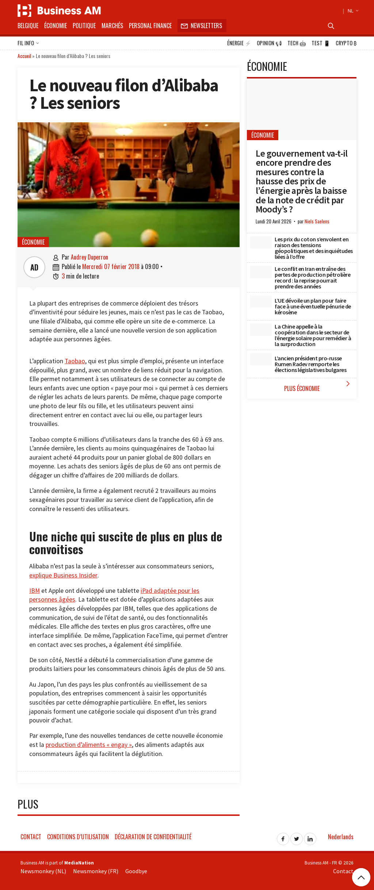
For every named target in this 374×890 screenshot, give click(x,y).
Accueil (24, 56)
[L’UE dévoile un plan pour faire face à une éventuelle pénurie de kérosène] (261, 301)
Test (321, 43)
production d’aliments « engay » (89, 745)
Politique (84, 25)
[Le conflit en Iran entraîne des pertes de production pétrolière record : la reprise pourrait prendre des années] (261, 272)
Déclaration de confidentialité (153, 836)
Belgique (28, 25)
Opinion (269, 43)
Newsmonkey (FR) (95, 871)
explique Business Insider (63, 575)
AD (34, 267)
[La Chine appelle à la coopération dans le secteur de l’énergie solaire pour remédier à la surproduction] (261, 329)
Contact (30, 836)
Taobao (75, 361)
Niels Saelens (317, 221)
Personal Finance (150, 25)
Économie (55, 25)
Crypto (346, 43)
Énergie (239, 43)
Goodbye (136, 871)
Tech (296, 43)
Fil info (28, 43)
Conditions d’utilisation (78, 836)
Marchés (112, 25)
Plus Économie (318, 386)
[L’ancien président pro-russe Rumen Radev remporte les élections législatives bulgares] (261, 359)
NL (352, 10)
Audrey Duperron (89, 257)
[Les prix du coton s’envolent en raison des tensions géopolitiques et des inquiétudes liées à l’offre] (261, 242)
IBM (34, 591)
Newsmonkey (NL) (43, 871)
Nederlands (341, 836)
